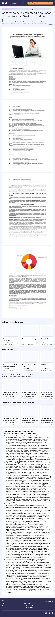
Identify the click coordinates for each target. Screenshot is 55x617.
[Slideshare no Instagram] (46, 613)
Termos (4, 603)
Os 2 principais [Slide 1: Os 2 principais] (10, 436)
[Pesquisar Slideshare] (17, 3)
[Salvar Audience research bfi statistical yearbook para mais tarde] (17, 369)
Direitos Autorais (6, 605)
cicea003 (7, 368)
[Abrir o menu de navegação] (3, 3)
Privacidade (27, 603)
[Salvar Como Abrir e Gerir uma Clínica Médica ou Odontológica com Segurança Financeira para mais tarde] (17, 423)
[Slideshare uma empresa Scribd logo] (6, 3)
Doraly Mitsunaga (28, 368)
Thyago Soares (46, 342)
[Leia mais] (50, 24)
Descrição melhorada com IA (9, 20)
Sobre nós (5, 600)
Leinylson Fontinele (28, 342)
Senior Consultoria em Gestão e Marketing (23, 9)
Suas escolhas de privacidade (30, 606)
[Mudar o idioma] (49, 601)
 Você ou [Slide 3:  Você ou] (9, 504)
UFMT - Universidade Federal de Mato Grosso (10, 342)
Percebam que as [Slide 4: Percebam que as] (11, 559)
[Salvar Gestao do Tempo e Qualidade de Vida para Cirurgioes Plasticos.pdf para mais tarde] (36, 423)
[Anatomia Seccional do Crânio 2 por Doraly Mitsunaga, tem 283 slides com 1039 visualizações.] (30, 361)
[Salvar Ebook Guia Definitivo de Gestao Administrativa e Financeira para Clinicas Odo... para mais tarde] (36, 397)
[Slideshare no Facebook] (49, 613)
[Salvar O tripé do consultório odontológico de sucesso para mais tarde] (17, 397)
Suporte (26, 600)
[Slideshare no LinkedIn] (52, 613)
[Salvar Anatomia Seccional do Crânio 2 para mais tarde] (36, 369)
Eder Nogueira (46, 368)
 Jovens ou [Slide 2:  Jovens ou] (9, 463)
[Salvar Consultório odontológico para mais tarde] (36, 343)
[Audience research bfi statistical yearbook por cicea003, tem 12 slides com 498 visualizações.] (11, 361)
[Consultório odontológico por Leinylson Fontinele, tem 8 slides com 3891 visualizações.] (30, 335)
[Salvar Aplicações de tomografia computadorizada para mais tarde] (17, 343)
